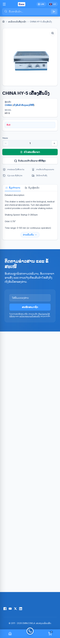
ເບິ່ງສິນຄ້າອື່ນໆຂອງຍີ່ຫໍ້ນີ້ (23, 105)
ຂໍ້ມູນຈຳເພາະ (12, 187)
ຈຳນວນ (5, 138)
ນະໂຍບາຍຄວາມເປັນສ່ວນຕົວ (29, 316)
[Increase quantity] (54, 143)
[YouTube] (10, 608)
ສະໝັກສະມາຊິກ (30, 307)
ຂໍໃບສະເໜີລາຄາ (30, 152)
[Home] (3, 21)
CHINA (8, 105)
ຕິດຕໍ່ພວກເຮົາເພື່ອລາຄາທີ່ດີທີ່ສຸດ (34, 160)
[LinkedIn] (20, 608)
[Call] (30, 633)
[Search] (54, 11)
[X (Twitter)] (15, 608)
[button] (30, 57)
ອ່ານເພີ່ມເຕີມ (30, 234)
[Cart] (50, 634)
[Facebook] (4, 608)
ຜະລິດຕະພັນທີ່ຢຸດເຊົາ (17, 21)
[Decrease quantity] (5, 143)
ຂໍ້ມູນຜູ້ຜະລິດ (32, 187)
